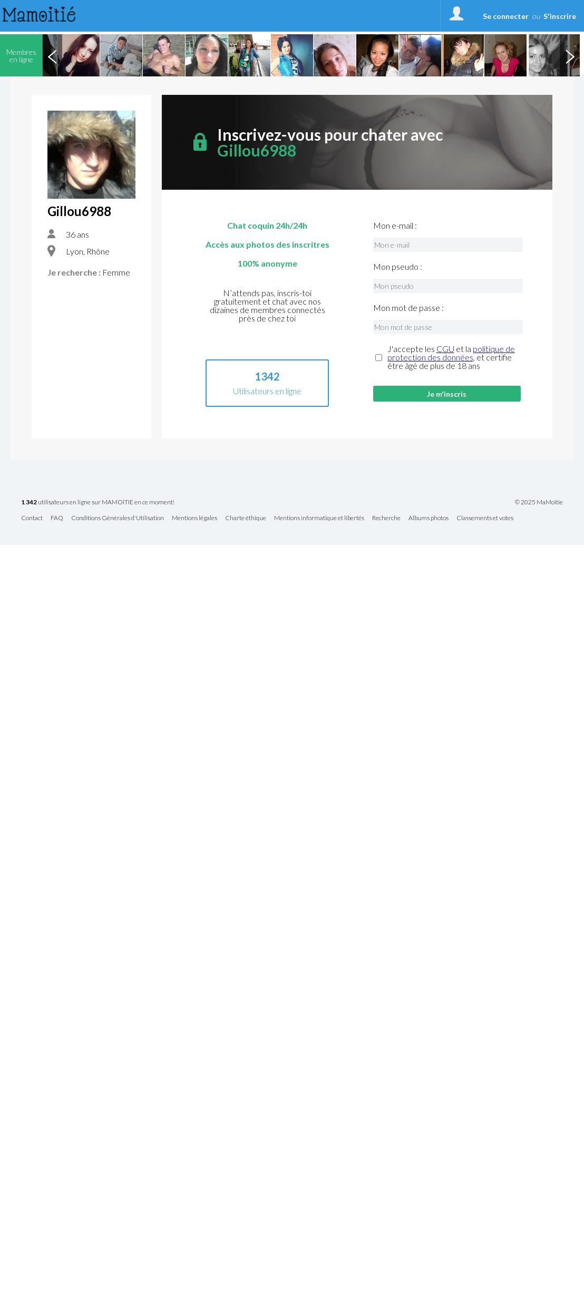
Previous (52, 55)
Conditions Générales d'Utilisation (117, 518)
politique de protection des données (451, 353)
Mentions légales (194, 518)
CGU (445, 349)
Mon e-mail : (395, 225)
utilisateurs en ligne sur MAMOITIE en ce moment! (97, 502)
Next (570, 55)
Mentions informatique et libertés (319, 518)
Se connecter (506, 16)
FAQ (57, 518)
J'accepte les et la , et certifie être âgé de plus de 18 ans (451, 357)
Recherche (386, 518)
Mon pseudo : (397, 266)
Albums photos (428, 518)
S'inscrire (559, 16)
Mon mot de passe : (408, 308)
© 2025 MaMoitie (539, 502)
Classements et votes (484, 518)
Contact (32, 518)
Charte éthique (245, 518)
